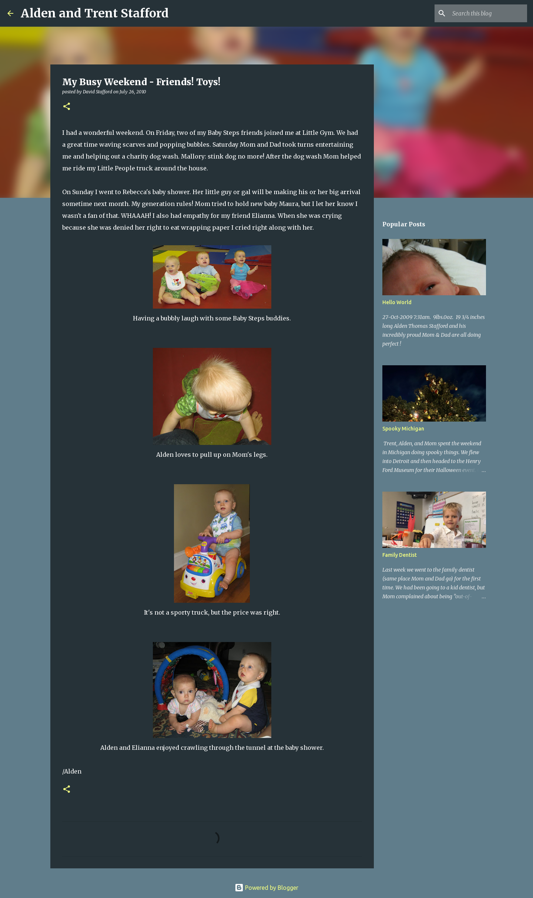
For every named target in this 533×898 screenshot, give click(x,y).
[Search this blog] (488, 13)
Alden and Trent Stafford (95, 13)
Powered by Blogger (266, 887)
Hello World (397, 302)
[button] (66, 107)
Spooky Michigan (403, 429)
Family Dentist (399, 555)
